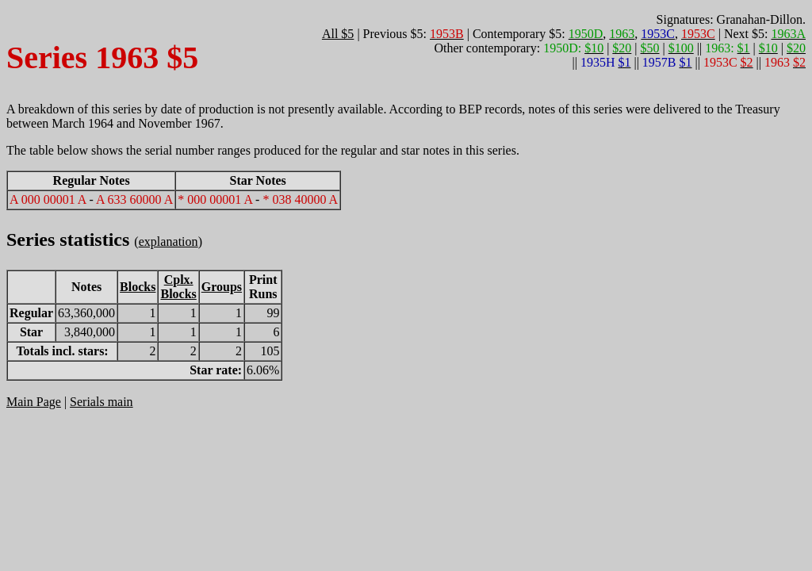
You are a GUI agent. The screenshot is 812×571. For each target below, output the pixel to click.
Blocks (137, 286)
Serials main (101, 401)
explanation (168, 241)
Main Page (33, 401)
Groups (221, 286)
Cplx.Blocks (178, 287)
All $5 (338, 33)
